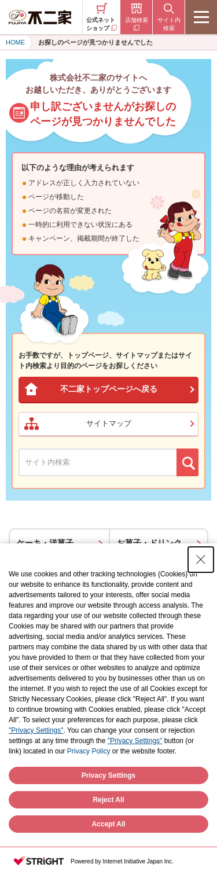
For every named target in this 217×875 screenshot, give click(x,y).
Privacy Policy (89, 751)
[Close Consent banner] (201, 559)
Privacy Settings (108, 775)
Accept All (108, 824)
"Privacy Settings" (36, 730)
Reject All (108, 800)
